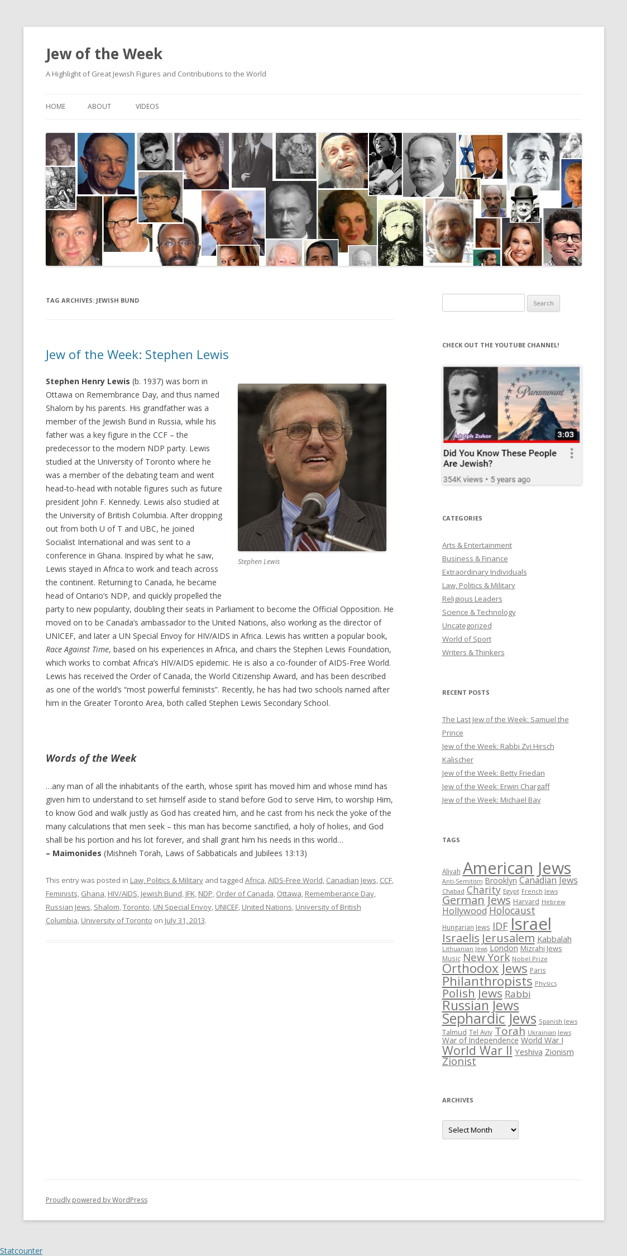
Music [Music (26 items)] (451, 958)
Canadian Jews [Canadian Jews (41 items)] (548, 880)
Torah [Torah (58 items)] (510, 1031)
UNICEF (226, 907)
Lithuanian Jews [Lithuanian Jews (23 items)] (464, 949)
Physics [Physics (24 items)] (546, 983)
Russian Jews (68, 907)
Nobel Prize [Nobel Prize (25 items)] (530, 958)
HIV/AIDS (122, 894)
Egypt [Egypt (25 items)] (511, 891)
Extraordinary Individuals (484, 572)
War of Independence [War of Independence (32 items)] (480, 1040)
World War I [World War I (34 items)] (542, 1040)
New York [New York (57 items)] (486, 957)
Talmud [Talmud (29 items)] (454, 1032)
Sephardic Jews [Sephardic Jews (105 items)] (489, 1018)
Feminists (62, 894)
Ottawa (289, 894)
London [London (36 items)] (504, 947)
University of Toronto (116, 920)
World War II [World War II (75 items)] (477, 1050)
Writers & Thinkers (473, 652)
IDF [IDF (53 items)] (500, 926)
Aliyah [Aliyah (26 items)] (451, 871)
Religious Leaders (472, 599)
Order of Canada (245, 894)
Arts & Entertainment (477, 545)
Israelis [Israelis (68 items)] (461, 937)
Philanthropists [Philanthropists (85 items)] (487, 981)
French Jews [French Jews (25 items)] (539, 891)
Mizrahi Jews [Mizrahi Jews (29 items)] (541, 948)
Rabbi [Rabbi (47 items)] (518, 993)
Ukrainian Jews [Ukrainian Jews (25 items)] (549, 1032)
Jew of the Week (104, 54)
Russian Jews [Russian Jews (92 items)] (480, 1005)
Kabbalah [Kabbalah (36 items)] (554, 938)
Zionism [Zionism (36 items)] (559, 1051)
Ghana (92, 894)
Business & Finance (475, 558)
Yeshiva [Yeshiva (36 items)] (529, 1051)
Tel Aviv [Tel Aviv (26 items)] (480, 1032)
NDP (205, 894)
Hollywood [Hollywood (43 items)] (464, 911)
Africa (255, 880)
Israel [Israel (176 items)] (531, 924)
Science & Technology (479, 612)
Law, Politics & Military (166, 880)
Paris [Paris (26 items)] (538, 970)
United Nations (267, 907)
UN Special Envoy (182, 907)
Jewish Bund (161, 894)
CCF (386, 880)
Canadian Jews (351, 880)
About (99, 106)
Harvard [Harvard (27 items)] (526, 901)
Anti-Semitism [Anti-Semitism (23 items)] (462, 881)
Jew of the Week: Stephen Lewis (137, 354)
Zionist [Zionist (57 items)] (459, 1061)
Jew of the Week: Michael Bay (491, 800)
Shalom (106, 907)
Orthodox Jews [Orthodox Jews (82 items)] (485, 968)
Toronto (136, 907)
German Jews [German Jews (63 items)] (476, 900)
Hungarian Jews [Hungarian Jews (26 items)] (466, 927)
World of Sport (466, 639)
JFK (190, 894)
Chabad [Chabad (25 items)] (453, 891)
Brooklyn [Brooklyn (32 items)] (501, 880)
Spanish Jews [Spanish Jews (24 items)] (558, 1021)
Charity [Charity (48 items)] (484, 889)
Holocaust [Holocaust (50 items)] (512, 910)
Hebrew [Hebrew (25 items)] (554, 901)
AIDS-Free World (295, 880)
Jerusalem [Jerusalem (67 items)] (508, 937)
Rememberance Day (339, 894)
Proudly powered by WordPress (96, 1200)
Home (55, 106)
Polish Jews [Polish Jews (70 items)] (472, 993)
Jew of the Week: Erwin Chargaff (496, 786)
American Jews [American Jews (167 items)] (517, 867)
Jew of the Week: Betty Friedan (493, 773)
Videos (147, 106)
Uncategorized (467, 625)
